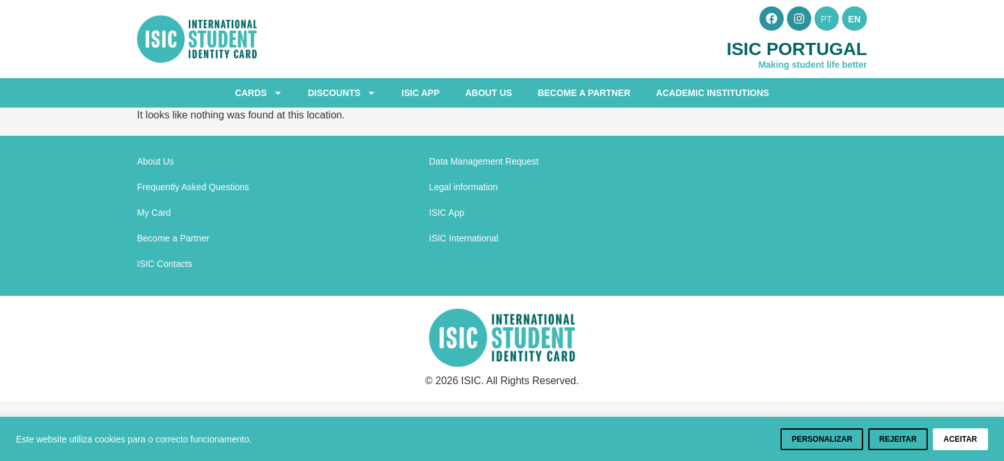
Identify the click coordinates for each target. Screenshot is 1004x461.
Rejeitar (897, 439)
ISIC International (463, 238)
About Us (489, 93)
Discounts (342, 93)
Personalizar (821, 439)
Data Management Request (483, 161)
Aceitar (960, 439)
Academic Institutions (713, 93)
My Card (154, 212)
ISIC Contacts (164, 264)
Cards (258, 93)
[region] (502, 439)
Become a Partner (584, 93)
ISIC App (420, 93)
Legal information (463, 187)
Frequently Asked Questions (193, 187)
